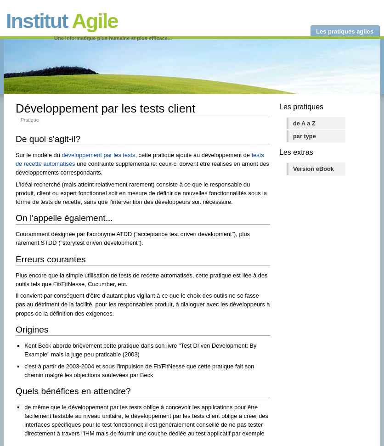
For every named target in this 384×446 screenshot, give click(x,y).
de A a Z (304, 123)
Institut (62, 21)
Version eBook (313, 168)
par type (304, 136)
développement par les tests (98, 155)
